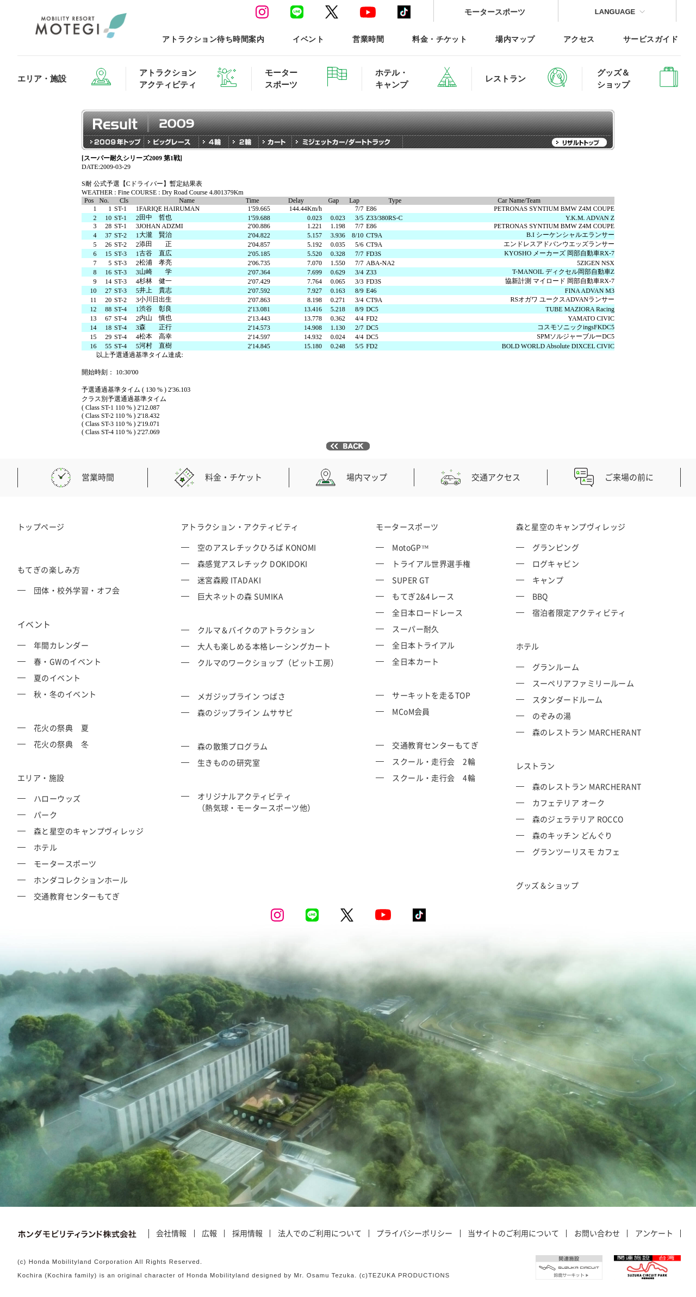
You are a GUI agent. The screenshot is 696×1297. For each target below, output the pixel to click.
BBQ (540, 596)
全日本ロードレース (427, 612)
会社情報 (171, 1233)
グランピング (556, 547)
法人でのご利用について (320, 1233)
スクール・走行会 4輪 (433, 777)
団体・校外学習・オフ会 (77, 590)
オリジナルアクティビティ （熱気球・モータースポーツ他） (256, 802)
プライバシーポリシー (414, 1233)
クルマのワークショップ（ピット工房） (268, 662)
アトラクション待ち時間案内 (213, 38)
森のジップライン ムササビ (245, 712)
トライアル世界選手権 (431, 563)
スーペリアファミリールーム (583, 683)
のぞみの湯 (551, 715)
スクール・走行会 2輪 (433, 761)
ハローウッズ (57, 798)
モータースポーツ (494, 11)
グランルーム (556, 666)
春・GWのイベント (67, 661)
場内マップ (515, 38)
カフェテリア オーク (568, 802)
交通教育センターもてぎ (77, 896)
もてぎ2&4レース (423, 596)
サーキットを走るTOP (431, 695)
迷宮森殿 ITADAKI (229, 579)
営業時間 (368, 38)
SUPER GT (411, 579)
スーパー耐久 (415, 628)
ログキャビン (556, 563)
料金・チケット (439, 38)
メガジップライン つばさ (241, 696)
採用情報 (247, 1233)
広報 (209, 1233)
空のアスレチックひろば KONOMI (256, 547)
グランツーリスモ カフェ (576, 851)
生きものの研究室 (228, 762)
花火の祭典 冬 (61, 743)
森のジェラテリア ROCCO (578, 818)
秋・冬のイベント (65, 693)
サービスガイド (650, 38)
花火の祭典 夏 (61, 727)
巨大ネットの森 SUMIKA (240, 596)
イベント (308, 38)
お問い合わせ (597, 1233)
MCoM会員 (411, 711)
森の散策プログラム (232, 746)
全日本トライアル (423, 645)
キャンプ (548, 579)
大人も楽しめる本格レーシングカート (264, 646)
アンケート (654, 1233)
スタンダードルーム (567, 699)
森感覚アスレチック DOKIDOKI (252, 563)
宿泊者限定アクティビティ (579, 612)
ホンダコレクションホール (81, 879)
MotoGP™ (410, 547)
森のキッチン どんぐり (572, 835)
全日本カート (415, 661)
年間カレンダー (61, 645)
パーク (45, 814)
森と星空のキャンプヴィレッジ (89, 830)
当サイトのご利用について (513, 1233)
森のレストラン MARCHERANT (587, 731)
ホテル (45, 847)
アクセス (579, 38)
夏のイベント (57, 677)
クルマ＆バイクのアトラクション (256, 629)
